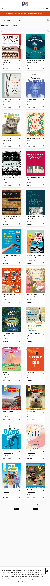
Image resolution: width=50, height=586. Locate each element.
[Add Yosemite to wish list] (19, 381)
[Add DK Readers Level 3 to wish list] (19, 498)
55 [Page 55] (33, 505)
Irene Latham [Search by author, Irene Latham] (7, 336)
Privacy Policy (6, 572)
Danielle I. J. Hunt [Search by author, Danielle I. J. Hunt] (8, 218)
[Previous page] (14, 505)
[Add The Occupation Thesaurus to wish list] (19, 185)
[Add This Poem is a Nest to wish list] (19, 342)
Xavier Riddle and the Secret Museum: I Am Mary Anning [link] (35, 490)
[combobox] (21, 9)
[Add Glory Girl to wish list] (43, 459)
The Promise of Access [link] (33, 334)
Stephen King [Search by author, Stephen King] (7, 62)
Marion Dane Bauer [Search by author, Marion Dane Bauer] (9, 375)
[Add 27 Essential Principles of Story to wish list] (43, 263)
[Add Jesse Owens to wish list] (19, 459)
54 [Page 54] (29, 505)
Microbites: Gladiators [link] (9, 294)
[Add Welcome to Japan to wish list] (19, 420)
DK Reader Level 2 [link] (32, 412)
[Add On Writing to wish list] (19, 68)
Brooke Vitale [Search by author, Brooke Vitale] (31, 492)
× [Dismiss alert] (48, 14)
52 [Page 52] (21, 505)
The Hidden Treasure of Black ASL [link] (35, 216)
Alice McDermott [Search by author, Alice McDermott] (8, 101)
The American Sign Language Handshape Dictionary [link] (11, 255)
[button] (44, 20)
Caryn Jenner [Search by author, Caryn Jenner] (7, 140)
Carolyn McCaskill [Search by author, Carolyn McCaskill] (32, 218)
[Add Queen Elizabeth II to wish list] (43, 107)
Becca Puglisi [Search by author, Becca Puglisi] (7, 179)
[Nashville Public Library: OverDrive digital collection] (25, 3)
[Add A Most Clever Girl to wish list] (43, 302)
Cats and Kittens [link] (7, 138)
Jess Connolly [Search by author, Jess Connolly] (31, 453)
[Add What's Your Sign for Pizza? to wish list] (43, 185)
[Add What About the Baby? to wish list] (19, 107)
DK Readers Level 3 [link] (8, 490)
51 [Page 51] (17, 505)
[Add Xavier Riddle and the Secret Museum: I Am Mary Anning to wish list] (43, 498)
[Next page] (37, 505)
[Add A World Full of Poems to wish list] (43, 146)
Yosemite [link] (5, 373)
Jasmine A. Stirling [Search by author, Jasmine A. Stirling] (32, 296)
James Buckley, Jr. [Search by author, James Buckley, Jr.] (8, 453)
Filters (4, 30)
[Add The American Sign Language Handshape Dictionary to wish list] (19, 263)
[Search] (2, 9)
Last (35, 509)
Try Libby (9, 14)
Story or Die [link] (30, 373)
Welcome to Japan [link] (8, 412)
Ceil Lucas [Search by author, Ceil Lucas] (30, 179)
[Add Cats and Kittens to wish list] (19, 146)
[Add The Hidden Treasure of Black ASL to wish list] (43, 224)
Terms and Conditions (32, 570)
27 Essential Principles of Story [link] (35, 255)
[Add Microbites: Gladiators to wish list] (19, 302)
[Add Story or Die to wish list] (43, 381)
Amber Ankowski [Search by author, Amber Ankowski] (32, 62)
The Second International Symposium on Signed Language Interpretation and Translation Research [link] (11, 216)
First (16, 509)
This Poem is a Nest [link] (8, 334)
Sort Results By (5, 25)
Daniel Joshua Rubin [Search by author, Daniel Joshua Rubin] (33, 257)
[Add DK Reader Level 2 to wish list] (43, 420)
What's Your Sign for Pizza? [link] (35, 177)
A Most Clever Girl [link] (32, 294)
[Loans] (43, 10)
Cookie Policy (32, 581)
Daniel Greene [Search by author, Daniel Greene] (31, 336)
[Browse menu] (47, 9)
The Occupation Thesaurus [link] (11, 177)
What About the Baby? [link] (9, 99)
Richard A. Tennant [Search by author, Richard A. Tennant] (8, 257)
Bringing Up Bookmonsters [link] (35, 60)
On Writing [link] (6, 60)
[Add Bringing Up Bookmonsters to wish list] (43, 68)
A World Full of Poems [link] (33, 138)
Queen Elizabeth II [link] (32, 99)
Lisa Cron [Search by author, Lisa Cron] (30, 375)
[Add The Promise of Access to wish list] (43, 342)
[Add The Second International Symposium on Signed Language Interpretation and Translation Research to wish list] (19, 224)
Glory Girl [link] (29, 451)
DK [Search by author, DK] (29, 101)
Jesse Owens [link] (6, 451)
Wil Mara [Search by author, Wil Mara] (6, 492)
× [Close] (47, 571)
